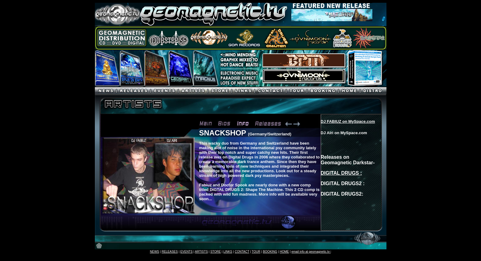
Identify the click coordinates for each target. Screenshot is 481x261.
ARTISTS (201, 251)
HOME (284, 251)
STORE (215, 251)
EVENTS (186, 251)
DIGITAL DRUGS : (341, 173)
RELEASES (169, 251)
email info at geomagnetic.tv (310, 251)
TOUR (256, 251)
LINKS (227, 251)
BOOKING (270, 251)
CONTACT (242, 251)
